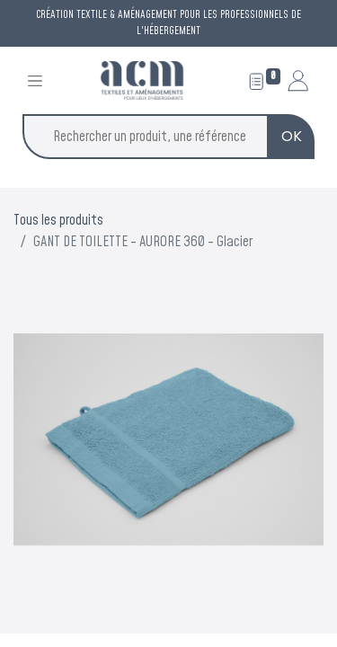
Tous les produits (58, 220)
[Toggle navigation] (35, 80)
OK (291, 136)
